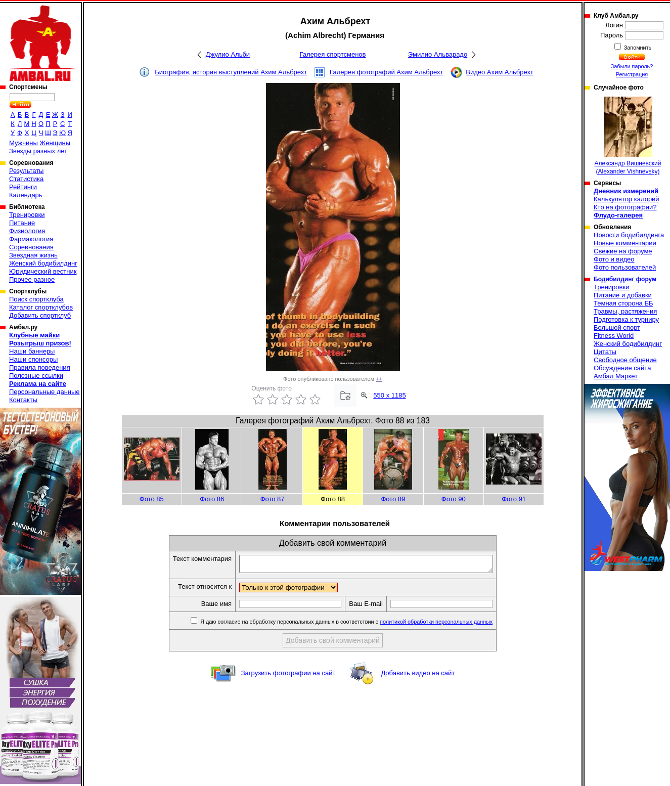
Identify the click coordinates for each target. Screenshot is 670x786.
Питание (22, 223)
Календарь (25, 195)
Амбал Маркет (616, 376)
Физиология (27, 231)
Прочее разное (32, 279)
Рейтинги (23, 187)
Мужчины (23, 143)
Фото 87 (272, 499)
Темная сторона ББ (623, 303)
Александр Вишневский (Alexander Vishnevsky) (628, 136)
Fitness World (614, 335)
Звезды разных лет (38, 151)
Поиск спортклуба (36, 299)
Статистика (26, 179)
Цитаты (605, 352)
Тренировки (26, 215)
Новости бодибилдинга (629, 235)
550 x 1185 (389, 395)
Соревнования (31, 247)
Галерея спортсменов (333, 54)
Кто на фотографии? (625, 207)
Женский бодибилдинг (43, 263)
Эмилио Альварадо (437, 54)
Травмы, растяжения (625, 311)
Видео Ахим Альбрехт (499, 72)
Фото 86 (212, 499)
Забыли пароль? (632, 66)
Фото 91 (514, 499)
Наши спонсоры (33, 359)
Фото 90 (453, 499)
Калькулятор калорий (626, 199)
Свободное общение (625, 360)
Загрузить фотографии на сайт (288, 676)
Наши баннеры (32, 351)
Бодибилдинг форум (625, 279)
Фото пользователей (625, 267)
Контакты (23, 400)
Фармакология (31, 239)
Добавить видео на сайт (418, 676)
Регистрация (632, 74)
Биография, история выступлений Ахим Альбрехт (231, 72)
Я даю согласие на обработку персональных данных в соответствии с (361, 625)
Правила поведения (39, 367)
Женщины (54, 143)
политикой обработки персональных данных (451, 625)
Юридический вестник (42, 271)
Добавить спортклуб (40, 315)
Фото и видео (614, 259)
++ (379, 379)
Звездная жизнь (33, 255)
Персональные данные (44, 392)
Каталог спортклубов (41, 307)
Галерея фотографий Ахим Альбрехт (386, 72)
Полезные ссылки (36, 375)
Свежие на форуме (623, 251)
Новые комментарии (625, 243)
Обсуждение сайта (622, 368)
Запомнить (637, 48)
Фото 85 (152, 499)
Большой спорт (617, 327)
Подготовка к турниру (626, 319)
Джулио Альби (228, 54)
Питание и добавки (623, 295)
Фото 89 (393, 499)
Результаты (26, 170)
